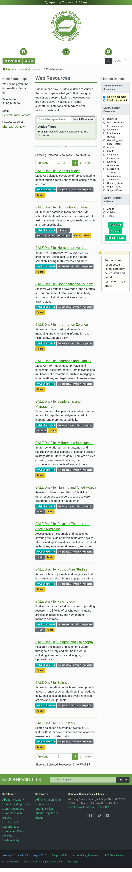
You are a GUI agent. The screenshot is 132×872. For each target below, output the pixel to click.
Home (8, 69)
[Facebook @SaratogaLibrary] (23, 51)
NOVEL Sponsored (46, 189)
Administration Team (48, 799)
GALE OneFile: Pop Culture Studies (61, 569)
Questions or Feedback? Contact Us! (88, 807)
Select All (116, 224)
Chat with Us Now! (13, 126)
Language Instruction (113, 156)
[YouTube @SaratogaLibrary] (108, 51)
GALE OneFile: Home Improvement (61, 248)
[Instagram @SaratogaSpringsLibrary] (65, 51)
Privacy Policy (10, 861)
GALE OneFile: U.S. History (55, 723)
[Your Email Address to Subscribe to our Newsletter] (83, 780)
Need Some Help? (14, 79)
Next (88, 162)
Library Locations (13, 808)
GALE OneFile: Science (52, 683)
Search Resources (83, 119)
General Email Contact (16, 115)
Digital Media (114, 186)
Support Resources (117, 190)
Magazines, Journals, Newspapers (76, 189)
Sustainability (10, 840)
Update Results (116, 237)
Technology (113, 179)
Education (64, 229)
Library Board (43, 804)
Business (42, 430)
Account (12, 60)
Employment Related (114, 135)
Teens (87, 235)
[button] (108, 61)
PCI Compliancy (114, 855)
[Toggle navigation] (120, 61)
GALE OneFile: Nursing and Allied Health (65, 487)
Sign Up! (122, 779)
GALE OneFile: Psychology (55, 601)
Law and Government (113, 163)
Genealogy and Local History (115, 142)
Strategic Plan (44, 808)
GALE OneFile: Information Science (61, 325)
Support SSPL (59, 855)
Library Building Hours (16, 804)
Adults (41, 194)
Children (111, 212)
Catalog (29, 60)
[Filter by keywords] (54, 119)
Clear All (116, 231)
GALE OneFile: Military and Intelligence (64, 443)
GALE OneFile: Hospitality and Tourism (64, 284)
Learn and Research (29, 69)
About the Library (13, 799)
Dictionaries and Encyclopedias (115, 124)
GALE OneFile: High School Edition (61, 207)
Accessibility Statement (86, 855)
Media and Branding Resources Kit (43, 861)
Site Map (73, 861)
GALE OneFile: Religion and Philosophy (64, 642)
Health (41, 511)
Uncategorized (115, 183)
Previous (42, 162)
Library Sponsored (116, 96)
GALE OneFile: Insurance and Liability (63, 361)
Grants (110, 147)
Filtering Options (113, 79)
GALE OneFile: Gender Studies (57, 171)
